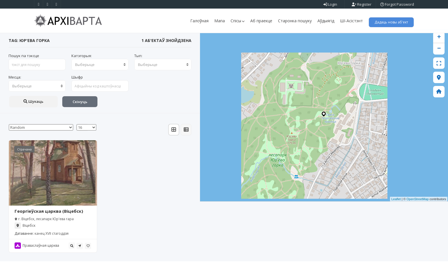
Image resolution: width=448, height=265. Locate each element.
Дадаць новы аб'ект (391, 22)
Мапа (219, 20)
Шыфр (77, 80)
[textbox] (100, 68)
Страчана (24, 153)
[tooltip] (72, 249)
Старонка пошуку (295, 20)
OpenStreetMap (418, 202)
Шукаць (33, 105)
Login (330, 4)
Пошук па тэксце (24, 59)
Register (361, 4)
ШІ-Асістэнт (351, 20)
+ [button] (439, 41)
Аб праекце (261, 20)
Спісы (238, 20)
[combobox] (100, 68)
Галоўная (199, 20)
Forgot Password (397, 4)
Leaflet (396, 202)
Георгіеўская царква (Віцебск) (49, 215)
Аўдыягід (325, 20)
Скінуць (80, 105)
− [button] (439, 52)
